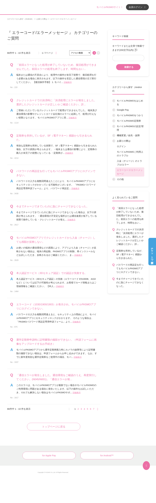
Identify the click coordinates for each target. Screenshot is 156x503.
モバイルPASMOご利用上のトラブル (130, 154)
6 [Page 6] (90, 409)
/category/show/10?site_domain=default (113, 126)
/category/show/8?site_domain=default (113, 115)
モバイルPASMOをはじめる (130, 102)
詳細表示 (68, 82)
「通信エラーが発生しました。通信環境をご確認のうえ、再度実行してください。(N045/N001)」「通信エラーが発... (56, 377)
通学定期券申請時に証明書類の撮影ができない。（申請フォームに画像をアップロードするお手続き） (56, 341)
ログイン (121, 146)
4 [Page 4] (84, 409)
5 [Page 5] (87, 409)
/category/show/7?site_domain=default (113, 110)
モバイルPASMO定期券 (129, 120)
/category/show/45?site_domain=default (113, 135)
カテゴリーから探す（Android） (20, 19)
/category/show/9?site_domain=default (113, 121)
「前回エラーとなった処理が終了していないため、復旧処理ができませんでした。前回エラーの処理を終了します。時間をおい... (130, 215)
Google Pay (123, 110)
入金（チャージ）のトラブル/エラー (129, 163)
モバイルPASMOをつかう (130, 115)
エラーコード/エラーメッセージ (130, 172)
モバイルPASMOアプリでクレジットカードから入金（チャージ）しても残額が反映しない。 (55, 239)
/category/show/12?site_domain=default (113, 141)
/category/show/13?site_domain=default (113, 179)
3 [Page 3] (81, 409)
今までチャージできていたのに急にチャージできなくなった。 (130, 282)
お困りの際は (41, 19)
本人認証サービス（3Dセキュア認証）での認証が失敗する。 (51, 273)
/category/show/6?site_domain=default (113, 100)
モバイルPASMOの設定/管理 (130, 128)
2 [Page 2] (78, 409)
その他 (120, 179)
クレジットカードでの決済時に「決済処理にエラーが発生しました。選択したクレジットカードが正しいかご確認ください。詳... (130, 236)
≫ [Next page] (98, 409)
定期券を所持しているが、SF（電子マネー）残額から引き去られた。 (130, 254)
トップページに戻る (53, 426)
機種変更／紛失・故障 (128, 135)
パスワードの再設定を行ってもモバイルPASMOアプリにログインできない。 (130, 268)
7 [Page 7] (93, 409)
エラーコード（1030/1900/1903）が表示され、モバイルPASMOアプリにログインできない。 (56, 306)
